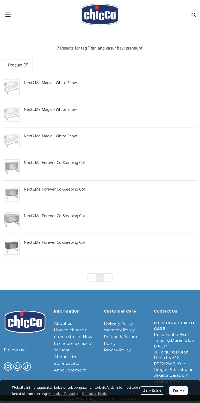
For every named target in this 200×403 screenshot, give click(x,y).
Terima (178, 390)
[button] (193, 15)
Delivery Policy (118, 323)
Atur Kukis (152, 390)
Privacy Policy (117, 349)
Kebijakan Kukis (94, 393)
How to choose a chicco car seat (73, 343)
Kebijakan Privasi (61, 393)
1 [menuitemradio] (100, 277)
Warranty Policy (119, 329)
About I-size (66, 356)
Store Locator (67, 363)
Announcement (70, 370)
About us (63, 323)
